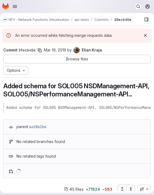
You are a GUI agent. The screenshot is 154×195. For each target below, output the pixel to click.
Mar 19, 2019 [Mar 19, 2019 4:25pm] (55, 50)
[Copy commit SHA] (39, 50)
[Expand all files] (122, 189)
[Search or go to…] (138, 6)
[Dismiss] (145, 35)
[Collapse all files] (130, 189)
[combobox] (144, 189)
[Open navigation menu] (15, 6)
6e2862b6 (37, 126)
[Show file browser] (146, 19)
